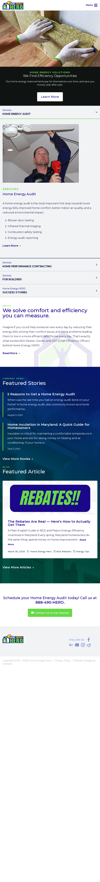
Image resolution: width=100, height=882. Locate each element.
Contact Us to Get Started (50, 612)
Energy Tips (82, 551)
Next (97, 62)
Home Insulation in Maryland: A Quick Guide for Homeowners (48, 426)
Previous (93, 62)
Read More (10, 353)
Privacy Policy (63, 660)
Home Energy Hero (41, 551)
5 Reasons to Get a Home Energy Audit (41, 394)
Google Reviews (71, 645)
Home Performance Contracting (47, 264)
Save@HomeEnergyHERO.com (77, 645)
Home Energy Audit (47, 111)
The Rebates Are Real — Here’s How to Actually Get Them (49, 523)
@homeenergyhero (83, 645)
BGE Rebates (63, 551)
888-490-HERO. (50, 602)
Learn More (50, 97)
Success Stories (47, 290)
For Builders (47, 277)
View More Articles (17, 567)
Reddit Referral (89, 645)
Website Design (83, 660)
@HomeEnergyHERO (89, 640)
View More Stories (17, 459)
